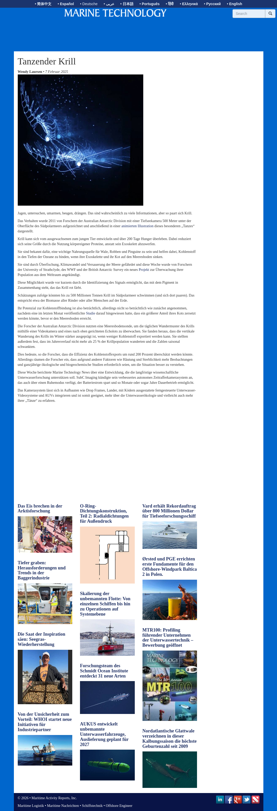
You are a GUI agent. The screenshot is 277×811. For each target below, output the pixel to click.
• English (234, 4)
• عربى (109, 4)
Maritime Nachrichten (63, 806)
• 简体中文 (43, 4)
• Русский (212, 4)
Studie (90, 313)
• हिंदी (170, 4)
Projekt (144, 270)
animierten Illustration (137, 226)
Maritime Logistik (31, 806)
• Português (150, 4)
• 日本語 (126, 4)
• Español (66, 4)
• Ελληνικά (189, 4)
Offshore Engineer (119, 806)
